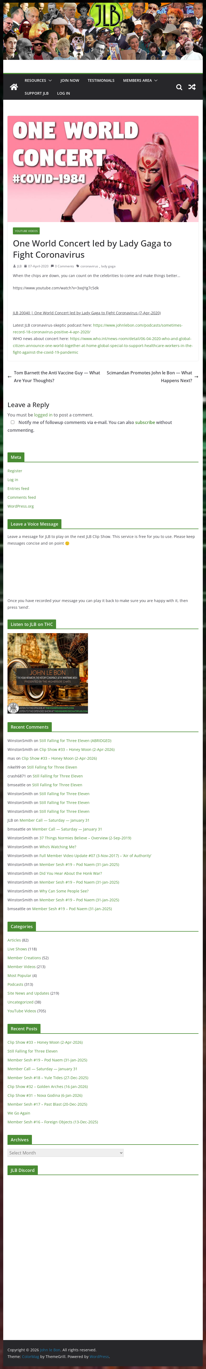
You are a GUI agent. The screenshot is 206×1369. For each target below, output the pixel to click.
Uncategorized (21, 1002)
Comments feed (22, 497)
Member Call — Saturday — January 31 (55, 820)
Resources (35, 80)
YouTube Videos (26, 231)
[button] (49, 80)
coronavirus (89, 266)
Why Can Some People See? (64, 891)
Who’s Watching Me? (57, 846)
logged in (43, 415)
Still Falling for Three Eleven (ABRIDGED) (75, 740)
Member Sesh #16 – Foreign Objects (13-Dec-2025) (53, 1121)
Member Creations (24, 957)
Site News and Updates (28, 993)
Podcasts (15, 984)
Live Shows (17, 948)
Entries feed (18, 488)
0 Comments (62, 266)
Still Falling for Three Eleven (52, 767)
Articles (14, 940)
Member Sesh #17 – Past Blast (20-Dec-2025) (47, 1104)
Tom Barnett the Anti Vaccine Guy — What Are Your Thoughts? (54, 376)
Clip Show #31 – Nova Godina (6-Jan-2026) (45, 1095)
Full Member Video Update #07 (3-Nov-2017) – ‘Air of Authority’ (95, 855)
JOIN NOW (70, 80)
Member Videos (22, 966)
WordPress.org (21, 506)
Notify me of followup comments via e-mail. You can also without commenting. (90, 426)
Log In (63, 93)
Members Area (137, 80)
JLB (19, 266)
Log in (13, 479)
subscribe (145, 422)
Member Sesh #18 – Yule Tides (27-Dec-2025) (48, 1077)
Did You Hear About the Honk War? (70, 873)
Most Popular (19, 975)
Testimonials (101, 80)
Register (15, 470)
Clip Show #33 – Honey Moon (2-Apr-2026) (77, 749)
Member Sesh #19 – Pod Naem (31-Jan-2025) (79, 864)
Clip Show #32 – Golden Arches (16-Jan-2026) (48, 1086)
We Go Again (19, 1113)
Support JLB (37, 93)
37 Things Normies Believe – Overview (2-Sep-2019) (85, 837)
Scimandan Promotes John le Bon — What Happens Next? (152, 376)
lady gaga (108, 266)
